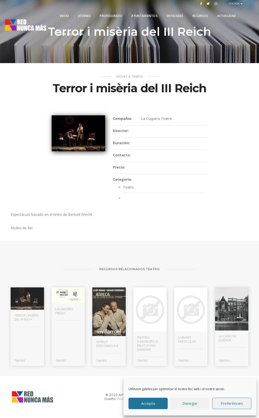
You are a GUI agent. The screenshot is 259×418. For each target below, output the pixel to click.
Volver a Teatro (129, 76)
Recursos (200, 16)
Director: (121, 131)
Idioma (235, 3)
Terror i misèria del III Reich (26, 356)
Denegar (190, 403)
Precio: (119, 167)
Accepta (148, 403)
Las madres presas (64, 349)
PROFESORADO (111, 16)
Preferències (232, 403)
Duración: (121, 143)
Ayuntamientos (144, 16)
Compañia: (122, 118)
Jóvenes (84, 16)
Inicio (64, 16)
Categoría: (122, 179)
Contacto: (122, 155)
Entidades (175, 16)
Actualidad (226, 16)
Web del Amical (72, 34)
